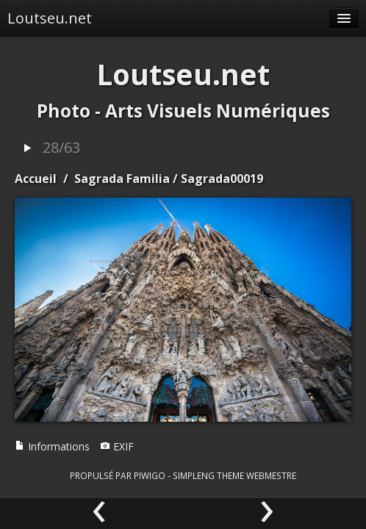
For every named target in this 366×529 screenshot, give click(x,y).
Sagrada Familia (122, 178)
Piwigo (149, 475)
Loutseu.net (49, 18)
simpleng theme (208, 475)
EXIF (117, 446)
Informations (52, 446)
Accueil (36, 178)
